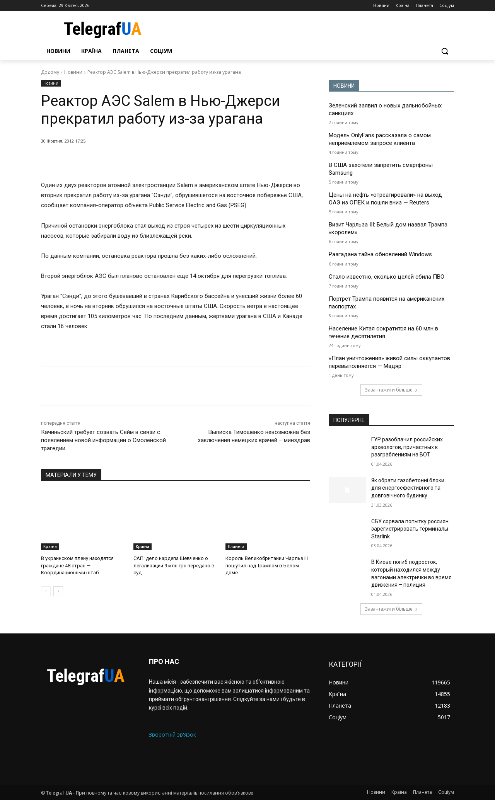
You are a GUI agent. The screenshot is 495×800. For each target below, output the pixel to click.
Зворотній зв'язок (172, 734)
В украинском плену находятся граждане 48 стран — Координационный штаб (77, 565)
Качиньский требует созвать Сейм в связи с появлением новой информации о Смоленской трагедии (103, 440)
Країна (50, 546)
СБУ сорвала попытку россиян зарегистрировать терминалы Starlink (410, 529)
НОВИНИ (344, 86)
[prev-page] (46, 591)
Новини (73, 72)
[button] (444, 51)
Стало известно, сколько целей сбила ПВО (386, 276)
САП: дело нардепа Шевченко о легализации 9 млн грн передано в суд (174, 565)
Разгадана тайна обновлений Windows (380, 254)
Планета (236, 546)
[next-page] (58, 591)
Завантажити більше (391, 389)
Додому (50, 72)
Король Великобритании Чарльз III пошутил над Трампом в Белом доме (266, 565)
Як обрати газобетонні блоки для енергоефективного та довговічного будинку (407, 488)
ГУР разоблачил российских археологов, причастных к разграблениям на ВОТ (407, 447)
